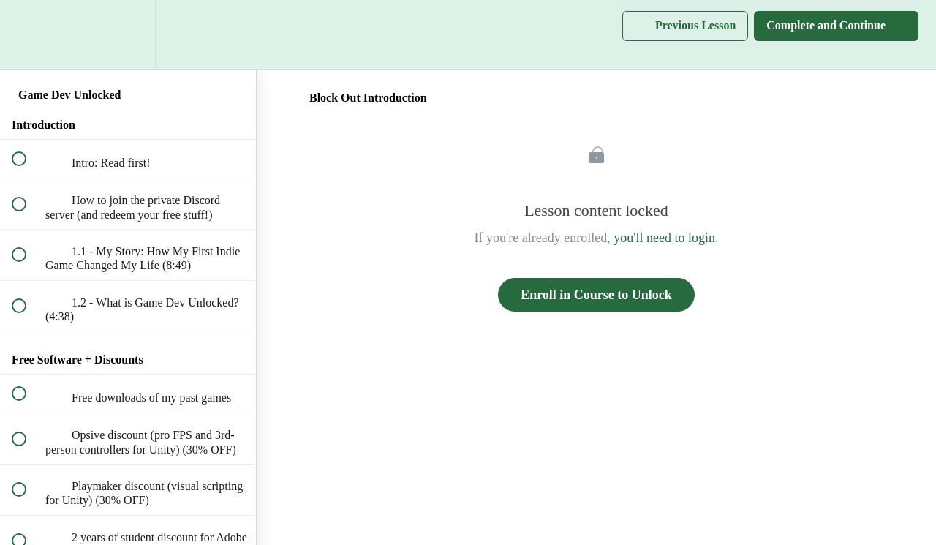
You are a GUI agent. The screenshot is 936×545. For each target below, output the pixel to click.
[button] (27, 34)
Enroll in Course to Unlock (596, 294)
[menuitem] (128, 34)
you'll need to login (664, 237)
